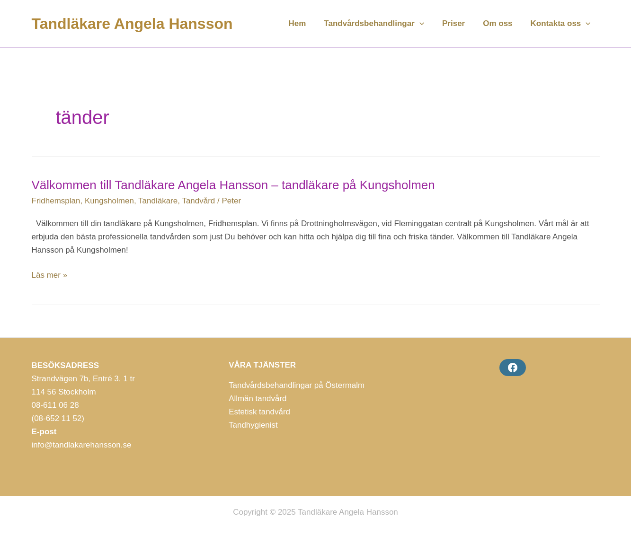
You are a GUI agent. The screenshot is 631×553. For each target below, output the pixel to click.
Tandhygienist (253, 425)
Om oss (500, 23)
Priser (458, 23)
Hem (306, 23)
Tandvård (198, 200)
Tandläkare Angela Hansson (132, 23)
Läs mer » (50, 275)
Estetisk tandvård (259, 411)
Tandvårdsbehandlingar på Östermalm (297, 385)
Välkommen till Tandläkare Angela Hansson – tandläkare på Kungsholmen (233, 185)
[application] (426, 23)
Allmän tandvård (258, 398)
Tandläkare (158, 200)
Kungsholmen (109, 200)
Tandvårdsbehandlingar (380, 23)
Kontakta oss (562, 23)
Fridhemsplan (56, 200)
